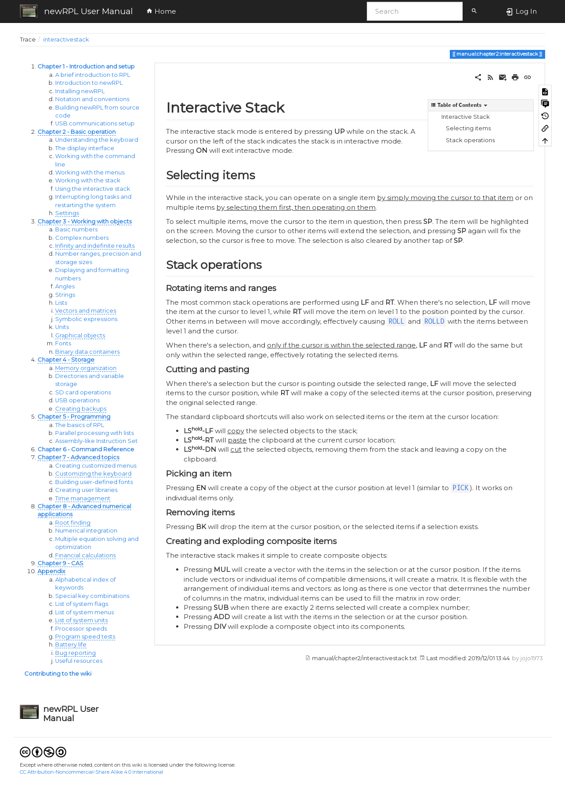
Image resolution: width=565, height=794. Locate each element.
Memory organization (86, 368)
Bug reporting (75, 653)
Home (161, 11)
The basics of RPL (79, 425)
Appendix (51, 571)
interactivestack (66, 39)
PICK (460, 488)
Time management (82, 498)
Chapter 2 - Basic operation (77, 132)
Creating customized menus (95, 465)
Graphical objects (80, 335)
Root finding (72, 522)
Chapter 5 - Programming (74, 416)
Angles (65, 286)
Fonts (63, 343)
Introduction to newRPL (89, 82)
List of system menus (84, 612)
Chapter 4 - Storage (66, 359)
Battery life (71, 644)
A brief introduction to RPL (92, 75)
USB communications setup (95, 123)
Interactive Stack (465, 116)
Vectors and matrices (85, 310)
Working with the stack (88, 180)
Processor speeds (81, 628)
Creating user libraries (86, 490)
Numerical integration (86, 530)
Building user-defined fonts (94, 482)
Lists (61, 302)
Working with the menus (89, 172)
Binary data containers (87, 351)
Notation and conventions (92, 99)
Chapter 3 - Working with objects (85, 221)
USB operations (77, 400)
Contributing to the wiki (57, 673)
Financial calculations (85, 555)
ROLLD (434, 321)
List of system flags (81, 604)
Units (62, 327)
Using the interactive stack (92, 188)
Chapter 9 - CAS (60, 563)
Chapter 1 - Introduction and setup (86, 66)
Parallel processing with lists (94, 433)
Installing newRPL (80, 91)
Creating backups (80, 408)
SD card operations (83, 392)
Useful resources (78, 661)
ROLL (396, 321)
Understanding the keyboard (96, 139)
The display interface (84, 148)
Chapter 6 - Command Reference (86, 449)
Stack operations (470, 140)
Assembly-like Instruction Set (96, 441)
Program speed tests (85, 636)
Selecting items (468, 128)
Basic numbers (76, 229)
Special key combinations (92, 596)
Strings (65, 294)
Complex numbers (82, 237)
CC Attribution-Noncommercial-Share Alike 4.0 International (91, 772)
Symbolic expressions (86, 319)
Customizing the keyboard (93, 473)
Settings (67, 213)
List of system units (81, 620)
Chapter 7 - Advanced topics (78, 457)
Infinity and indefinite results (95, 245)
